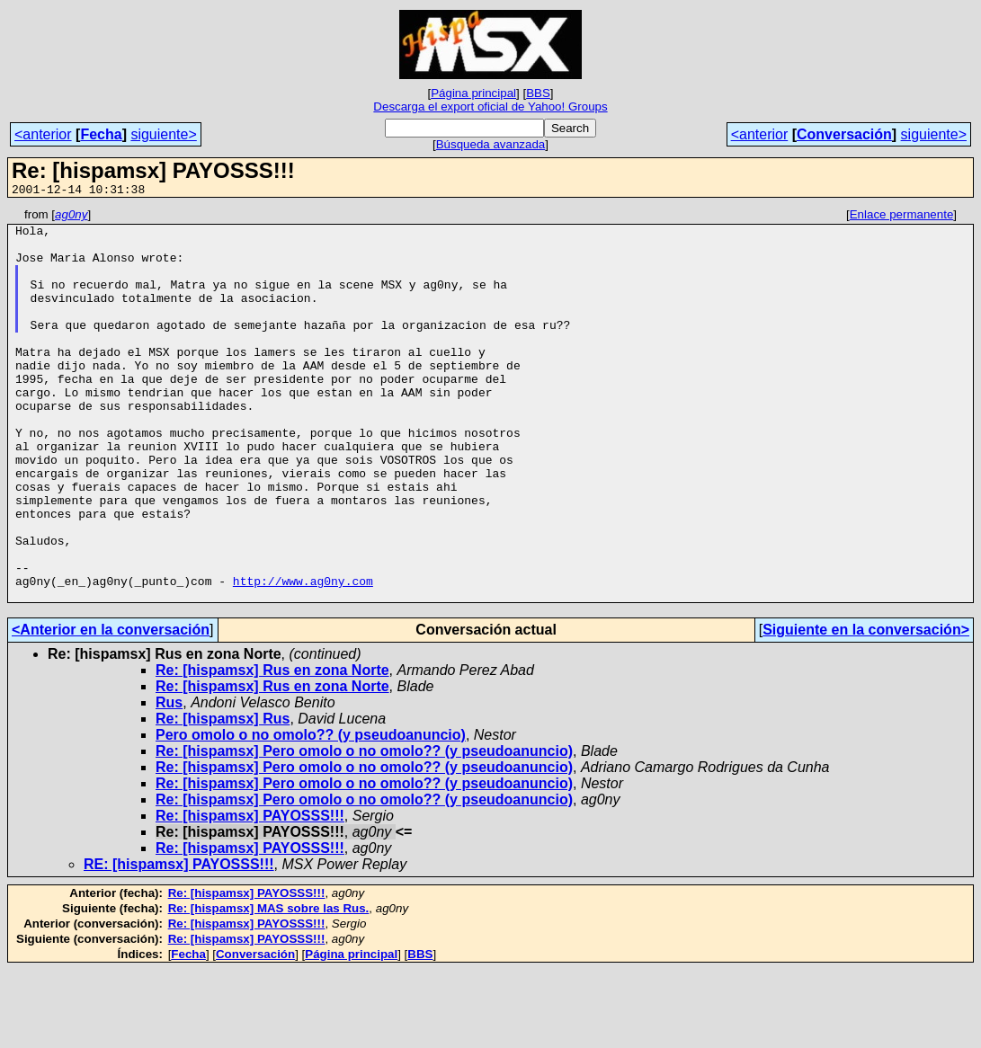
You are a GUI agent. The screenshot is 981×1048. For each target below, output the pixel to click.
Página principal (473, 93)
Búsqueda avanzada (491, 144)
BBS (538, 93)
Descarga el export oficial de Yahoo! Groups (490, 106)
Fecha (100, 134)
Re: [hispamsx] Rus (223, 796)
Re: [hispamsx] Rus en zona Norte (272, 748)
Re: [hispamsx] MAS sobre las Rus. (269, 986)
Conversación (844, 134)
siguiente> (163, 134)
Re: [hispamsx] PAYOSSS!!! (250, 893)
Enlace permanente (902, 217)
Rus (169, 780)
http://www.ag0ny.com (303, 656)
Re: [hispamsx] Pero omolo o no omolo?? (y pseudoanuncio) (364, 829)
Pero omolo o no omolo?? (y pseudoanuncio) (311, 813)
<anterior (43, 134)
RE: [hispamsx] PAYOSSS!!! (179, 942)
